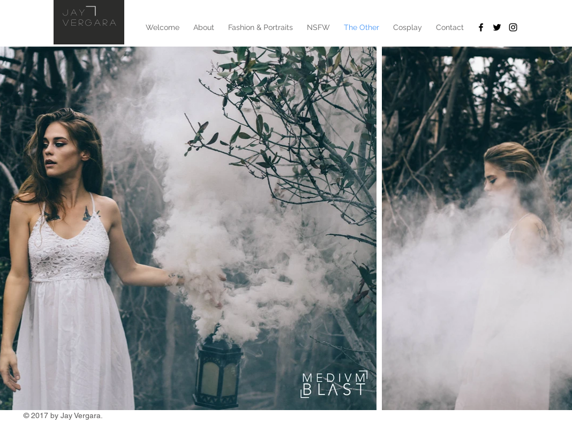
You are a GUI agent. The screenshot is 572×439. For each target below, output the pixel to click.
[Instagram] (513, 27)
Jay (75, 12)
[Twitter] (497, 27)
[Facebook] (481, 27)
